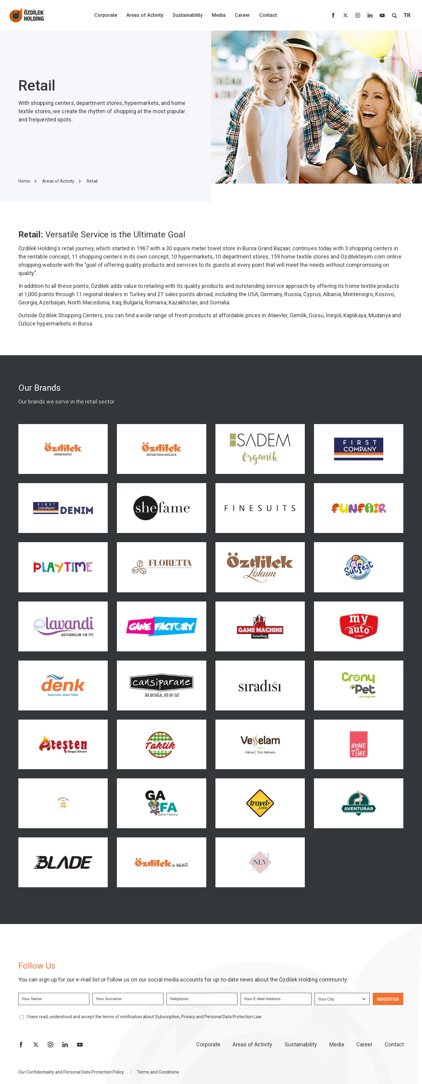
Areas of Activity (144, 15)
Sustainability (188, 15)
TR (406, 15)
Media (219, 15)
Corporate (105, 15)
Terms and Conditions (158, 1072)
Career (242, 15)
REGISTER (388, 999)
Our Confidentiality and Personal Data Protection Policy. (71, 1072)
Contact (268, 15)
